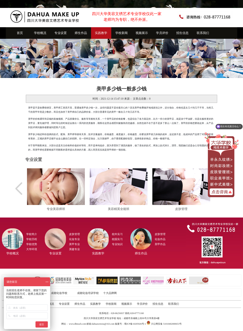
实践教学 (101, 33)
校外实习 (117, 234)
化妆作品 (160, 239)
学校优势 (31, 244)
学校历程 (31, 239)
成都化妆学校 (59, 293)
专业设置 (60, 33)
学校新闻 (121, 33)
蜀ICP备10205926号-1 (135, 324)
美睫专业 (74, 249)
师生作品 (81, 33)
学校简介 (31, 234)
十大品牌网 (110, 293)
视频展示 (142, 33)
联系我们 (203, 33)
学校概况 (40, 33)
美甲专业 (74, 244)
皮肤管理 (74, 234)
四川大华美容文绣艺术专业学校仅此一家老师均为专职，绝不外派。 (126, 17)
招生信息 (182, 33)
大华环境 (31, 249)
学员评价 (162, 33)
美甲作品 (160, 244)
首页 (20, 33)
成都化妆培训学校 (88, 293)
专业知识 (117, 244)
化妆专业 (74, 239)
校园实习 (117, 239)
